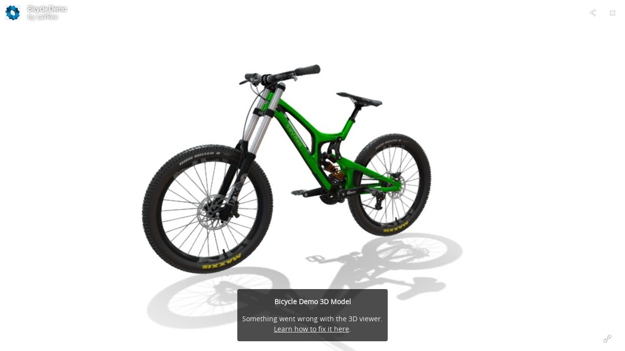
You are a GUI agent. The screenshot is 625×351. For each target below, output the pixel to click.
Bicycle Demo (47, 8)
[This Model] (13, 12)
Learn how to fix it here (311, 328)
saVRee (47, 16)
